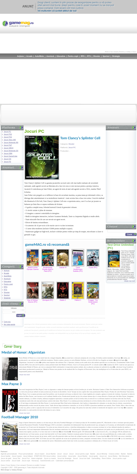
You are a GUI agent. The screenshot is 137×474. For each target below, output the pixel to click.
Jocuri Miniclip (102, 454)
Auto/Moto (39, 56)
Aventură (50, 56)
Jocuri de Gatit (84, 458)
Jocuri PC (7, 131)
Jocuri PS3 (8, 137)
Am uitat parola (9, 324)
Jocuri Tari (16, 458)
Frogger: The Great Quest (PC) (93, 302)
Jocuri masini (39, 454)
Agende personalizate (9, 454)
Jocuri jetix (72, 456)
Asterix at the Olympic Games (33, 268)
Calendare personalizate (65, 461)
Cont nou (7, 322)
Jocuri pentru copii (82, 454)
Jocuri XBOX (8, 148)
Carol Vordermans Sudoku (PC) (78, 269)
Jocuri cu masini (50, 458)
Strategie (116, 56)
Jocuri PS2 (8, 134)
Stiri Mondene (124, 456)
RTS (89, 56)
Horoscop (35, 461)
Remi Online (106, 458)
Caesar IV (63, 267)
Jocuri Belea (112, 456)
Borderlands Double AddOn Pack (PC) (47, 269)
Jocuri (59, 454)
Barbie (92, 454)
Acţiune (20, 56)
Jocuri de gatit (6, 458)
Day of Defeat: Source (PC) (32, 301)
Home (107, 52)
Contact (134, 52)
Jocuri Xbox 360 (10, 140)
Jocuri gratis (93, 456)
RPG (83, 56)
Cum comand (114, 52)
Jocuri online (62, 456)
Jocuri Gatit (16, 461)
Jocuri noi (103, 456)
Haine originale (36, 458)
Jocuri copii (26, 461)
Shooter (96, 56)
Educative (61, 56)
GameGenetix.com (47, 461)
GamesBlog (95, 458)
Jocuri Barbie (51, 454)
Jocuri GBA (8, 153)
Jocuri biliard (28, 456)
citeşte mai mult (129, 281)
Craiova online (114, 454)
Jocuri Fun (26, 458)
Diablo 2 (63, 300)
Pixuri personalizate (25, 454)
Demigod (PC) (47, 300)
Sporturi (106, 56)
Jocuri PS (7, 162)
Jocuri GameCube (10, 156)
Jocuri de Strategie (64, 458)
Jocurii (75, 458)
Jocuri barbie (5, 456)
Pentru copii (73, 56)
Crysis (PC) (93, 267)
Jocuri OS (7, 159)
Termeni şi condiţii (124, 52)
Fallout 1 (78, 300)
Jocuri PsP (8, 145)
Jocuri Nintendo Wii (11, 142)
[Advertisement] (117, 32)
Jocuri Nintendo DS (11, 151)
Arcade (29, 56)
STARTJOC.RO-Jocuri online (45, 456)
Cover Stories (10, 465)
